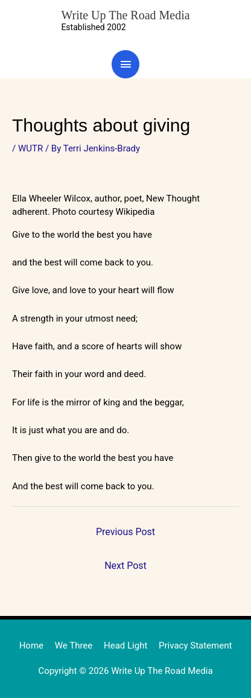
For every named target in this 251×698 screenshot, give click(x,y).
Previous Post (125, 532)
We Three (74, 645)
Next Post (125, 565)
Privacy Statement (195, 645)
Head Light (125, 645)
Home (31, 645)
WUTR (30, 148)
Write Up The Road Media (125, 15)
